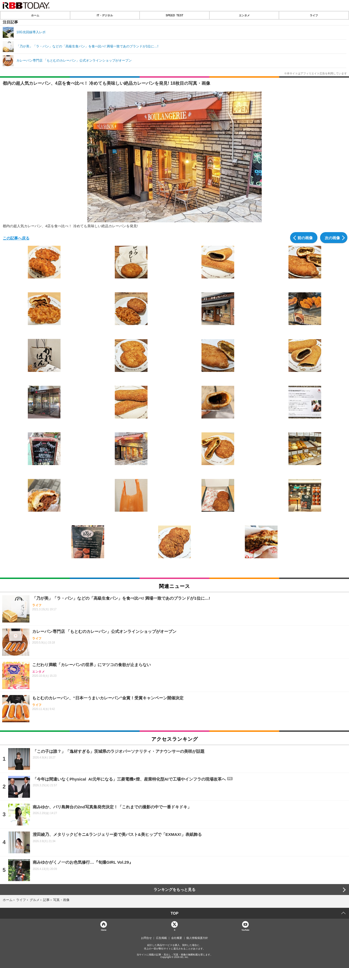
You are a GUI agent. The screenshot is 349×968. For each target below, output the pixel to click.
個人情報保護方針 (197, 938)
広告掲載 (161, 938)
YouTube (245, 929)
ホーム (35, 15)
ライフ (314, 15)
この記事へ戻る (16, 238)
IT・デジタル (105, 15)
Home (103, 929)
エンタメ (244, 15)
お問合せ (146, 938)
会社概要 (176, 938)
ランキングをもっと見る (174, 889)
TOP (175, 913)
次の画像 (332, 237)
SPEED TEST (174, 15)
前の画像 (305, 237)
